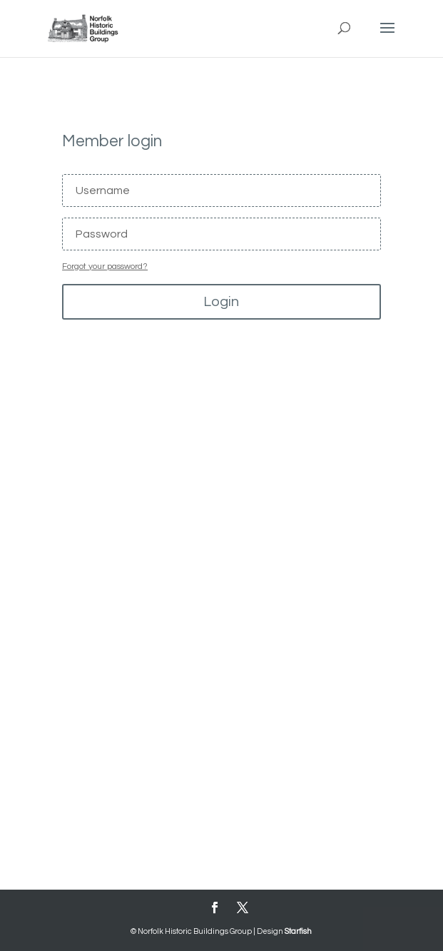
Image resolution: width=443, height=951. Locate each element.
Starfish (298, 931)
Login (221, 302)
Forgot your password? (105, 266)
